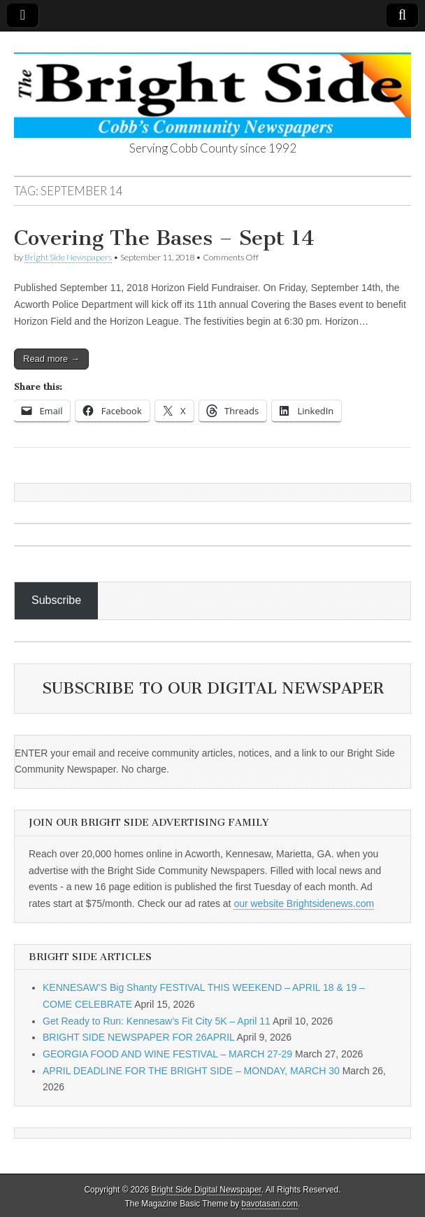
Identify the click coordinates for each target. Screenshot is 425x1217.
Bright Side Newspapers (68, 257)
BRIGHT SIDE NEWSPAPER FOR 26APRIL (138, 1037)
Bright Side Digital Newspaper (206, 1190)
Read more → (51, 358)
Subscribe (56, 600)
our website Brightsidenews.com (303, 903)
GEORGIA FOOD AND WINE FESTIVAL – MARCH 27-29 (167, 1054)
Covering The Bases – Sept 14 (164, 238)
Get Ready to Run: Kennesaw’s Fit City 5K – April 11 (157, 1021)
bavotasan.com (270, 1204)
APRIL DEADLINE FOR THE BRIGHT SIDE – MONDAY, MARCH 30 (191, 1070)
